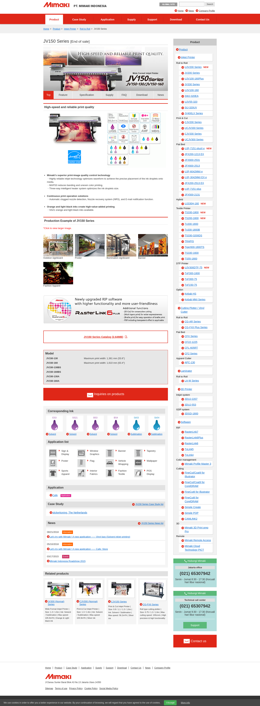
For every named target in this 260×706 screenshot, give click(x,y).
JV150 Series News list (152, 523)
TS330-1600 (192, 252)
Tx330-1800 (191, 224)
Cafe (55, 495)
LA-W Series (192, 380)
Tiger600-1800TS (194, 247)
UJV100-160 (192, 90)
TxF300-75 (191, 279)
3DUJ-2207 (191, 398)
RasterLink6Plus (194, 437)
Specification (87, 94)
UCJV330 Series (194, 128)
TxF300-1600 (192, 273)
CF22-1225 (191, 342)
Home (181, 11)
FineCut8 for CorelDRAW (192, 499)
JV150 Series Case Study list (149, 504)
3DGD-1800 (191, 413)
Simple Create (193, 507)
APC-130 (190, 362)
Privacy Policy (76, 688)
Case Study (79, 19)
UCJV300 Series (194, 139)
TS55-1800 (191, 258)
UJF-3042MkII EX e (196, 177)
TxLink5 (189, 449)
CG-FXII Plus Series (196, 327)
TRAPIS (189, 241)
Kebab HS (190, 293)
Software (186, 422)
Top (48, 94)
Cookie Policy (91, 688)
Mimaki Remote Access (198, 540)
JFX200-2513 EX (194, 183)
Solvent (52, 434)
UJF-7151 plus (193, 188)
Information (67, 532)
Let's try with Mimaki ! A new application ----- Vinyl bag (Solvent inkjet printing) (90, 536)
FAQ (124, 94)
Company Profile (207, 11)
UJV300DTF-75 (197, 267)
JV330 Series (192, 84)
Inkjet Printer (70, 29)
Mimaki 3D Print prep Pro (196, 529)
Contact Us (202, 19)
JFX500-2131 (192, 194)
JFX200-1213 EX (194, 154)
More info (185, 702)
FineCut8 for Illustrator (197, 491)
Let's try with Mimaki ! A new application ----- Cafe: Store (79, 549)
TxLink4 (189, 454)
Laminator (186, 370)
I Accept (170, 702)
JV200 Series (192, 72)
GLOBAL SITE (168, 4)
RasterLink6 (191, 443)
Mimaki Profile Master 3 (198, 463)
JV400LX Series (194, 113)
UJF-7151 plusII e (198, 148)
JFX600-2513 (192, 165)
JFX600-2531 (192, 160)
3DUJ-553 (190, 404)
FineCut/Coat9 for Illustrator (195, 474)
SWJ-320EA (191, 96)
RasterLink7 (191, 431)
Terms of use (61, 688)
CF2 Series (191, 353)
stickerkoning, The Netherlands (69, 512)
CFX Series (191, 336)
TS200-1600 (195, 218)
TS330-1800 (195, 212)
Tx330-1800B (192, 229)
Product (54, 19)
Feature (63, 94)
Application (107, 19)
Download (176, 19)
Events (66, 557)
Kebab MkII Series (195, 299)
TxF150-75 (191, 284)
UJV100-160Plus (194, 78)
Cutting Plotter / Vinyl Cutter (192, 310)
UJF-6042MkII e (194, 171)
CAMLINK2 (191, 518)
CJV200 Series (193, 122)
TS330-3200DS (193, 235)
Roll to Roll (85, 29)
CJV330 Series (193, 133)
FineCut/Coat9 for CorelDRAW (195, 484)
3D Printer (186, 389)
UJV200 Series (196, 67)
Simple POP (191, 513)
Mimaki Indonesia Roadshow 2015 (68, 561)
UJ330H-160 (195, 203)
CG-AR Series (193, 321)
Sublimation (136, 434)
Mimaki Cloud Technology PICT (194, 548)
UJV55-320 (191, 101)
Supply (131, 19)
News (191, 11)
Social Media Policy (108, 688)
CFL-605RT (191, 347)
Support (152, 19)
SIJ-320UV (191, 107)
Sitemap (49, 688)
